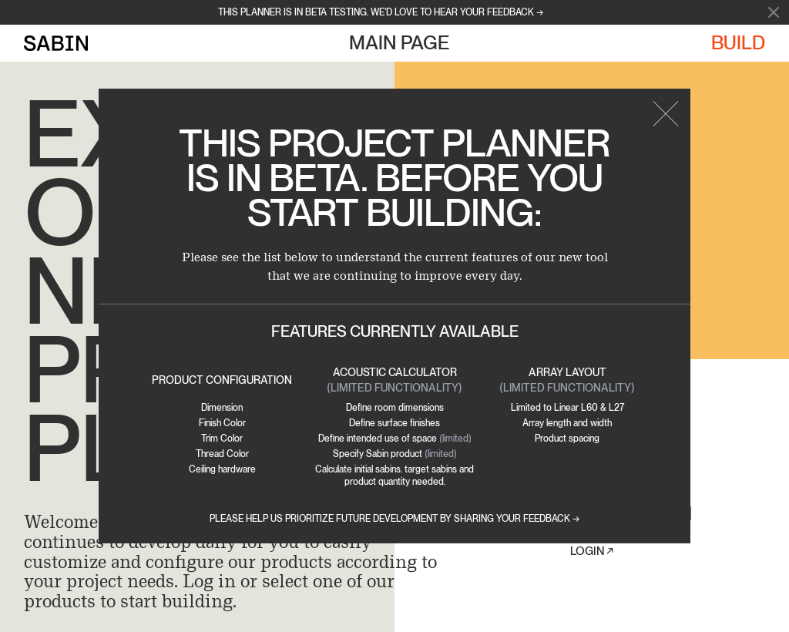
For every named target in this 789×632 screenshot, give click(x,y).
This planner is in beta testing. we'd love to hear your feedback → (380, 12)
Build (738, 42)
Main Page (399, 42)
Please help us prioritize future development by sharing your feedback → (394, 518)
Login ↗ (591, 551)
